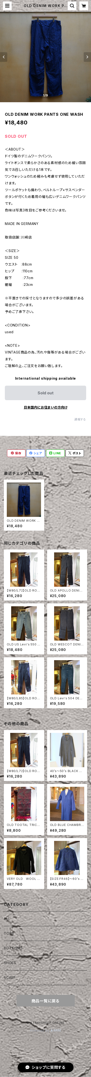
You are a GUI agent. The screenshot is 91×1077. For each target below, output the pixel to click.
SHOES (10, 963)
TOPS (9, 933)
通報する (80, 419)
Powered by (45, 1030)
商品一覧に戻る (46, 1000)
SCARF (10, 978)
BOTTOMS (13, 948)
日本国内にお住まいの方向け (45, 407)
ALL (7, 919)
